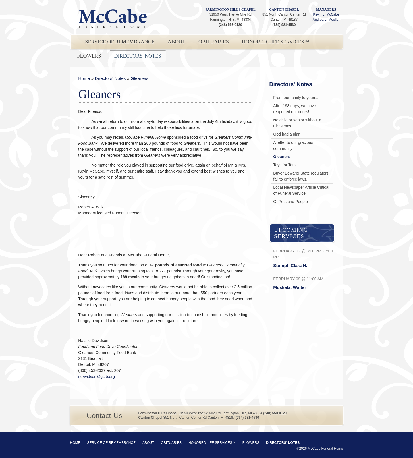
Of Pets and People (290, 201)
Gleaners (139, 78)
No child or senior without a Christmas (297, 123)
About (176, 42)
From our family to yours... (296, 97)
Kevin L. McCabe (326, 14)
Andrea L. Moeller (326, 20)
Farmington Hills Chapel (231, 9)
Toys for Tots (284, 165)
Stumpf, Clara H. (290, 265)
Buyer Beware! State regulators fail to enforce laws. (301, 176)
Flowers (89, 56)
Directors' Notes (137, 56)
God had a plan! (287, 134)
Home (84, 78)
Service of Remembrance (120, 42)
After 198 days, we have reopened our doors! (294, 108)
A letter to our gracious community (293, 145)
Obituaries (213, 42)
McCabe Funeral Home (113, 18)
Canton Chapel (284, 9)
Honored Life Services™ (275, 42)
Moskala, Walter (289, 287)
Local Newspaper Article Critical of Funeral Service (301, 190)
